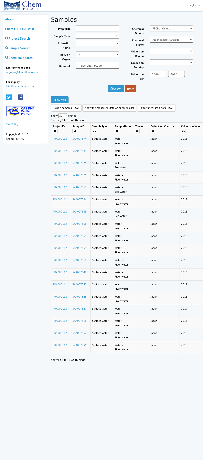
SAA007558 (79, 223)
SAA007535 (79, 345)
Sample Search (17, 48)
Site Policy (12, 124)
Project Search (17, 38)
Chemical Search (19, 58)
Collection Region (137, 54)
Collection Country (137, 65)
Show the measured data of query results (109, 108)
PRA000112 (60, 138)
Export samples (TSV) (66, 108)
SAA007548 (79, 272)
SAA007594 (79, 138)
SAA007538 (79, 321)
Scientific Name (64, 45)
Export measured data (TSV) (156, 108)
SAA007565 (79, 211)
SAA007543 (79, 296)
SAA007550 (79, 260)
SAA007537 (79, 333)
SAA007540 (79, 308)
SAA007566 (79, 199)
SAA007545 (79, 284)
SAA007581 (79, 151)
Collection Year (137, 76)
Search (116, 89)
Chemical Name (138, 42)
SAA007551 (79, 248)
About (9, 19)
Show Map (60, 100)
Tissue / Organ (64, 57)
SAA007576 (79, 163)
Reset (130, 89)
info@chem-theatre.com (20, 86)
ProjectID (64, 29)
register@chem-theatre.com (22, 72)
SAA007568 (79, 187)
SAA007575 (79, 175)
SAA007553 (79, 236)
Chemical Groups (138, 31)
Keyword (64, 66)
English (194, 5)
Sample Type (62, 36)
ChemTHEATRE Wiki (19, 29)
